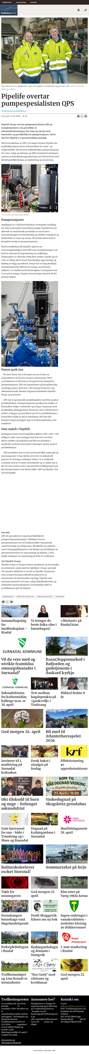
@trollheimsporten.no (75, 1006)
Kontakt (33, 2)
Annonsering (21, 2)
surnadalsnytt (44, 597)
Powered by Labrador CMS (44, 1050)
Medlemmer (6, 2)
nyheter (60, 597)
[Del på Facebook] (78, 116)
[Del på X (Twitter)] (82, 116)
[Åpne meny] (78, 10)
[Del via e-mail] (85, 116)
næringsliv (8, 597)
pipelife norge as (25, 597)
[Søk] (85, 10)
